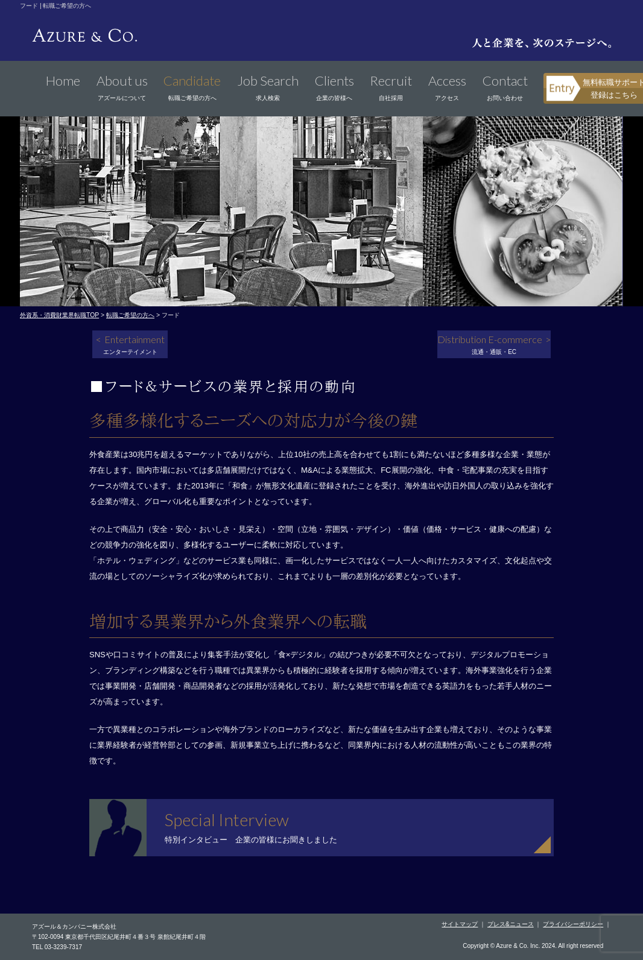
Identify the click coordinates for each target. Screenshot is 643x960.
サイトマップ (460, 924)
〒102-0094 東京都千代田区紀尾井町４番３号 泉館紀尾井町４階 (119, 936)
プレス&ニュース (510, 924)
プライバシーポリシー (573, 924)
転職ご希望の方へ (130, 315)
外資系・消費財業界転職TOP (59, 315)
